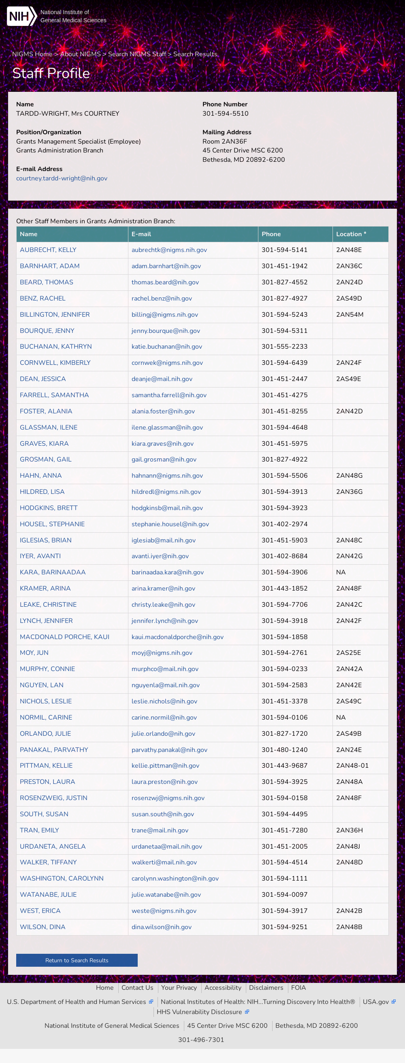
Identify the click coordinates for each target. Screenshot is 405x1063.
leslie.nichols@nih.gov (164, 701)
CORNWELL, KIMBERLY (55, 362)
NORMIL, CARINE (46, 717)
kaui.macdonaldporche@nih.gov (178, 637)
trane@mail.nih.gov (160, 830)
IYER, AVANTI (40, 556)
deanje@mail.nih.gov (162, 379)
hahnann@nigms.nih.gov (167, 475)
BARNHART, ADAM (50, 266)
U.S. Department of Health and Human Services (76, 1001)
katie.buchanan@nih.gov (167, 346)
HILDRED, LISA (42, 491)
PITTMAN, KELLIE (46, 765)
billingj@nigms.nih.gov (165, 314)
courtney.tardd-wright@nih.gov (61, 178)
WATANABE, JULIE (48, 894)
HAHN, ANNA (41, 475)
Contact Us (137, 987)
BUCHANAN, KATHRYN (56, 346)
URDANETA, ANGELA (53, 846)
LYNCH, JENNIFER (46, 620)
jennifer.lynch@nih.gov (165, 620)
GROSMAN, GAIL (46, 459)
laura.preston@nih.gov (165, 781)
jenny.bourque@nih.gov (166, 330)
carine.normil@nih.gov (164, 717)
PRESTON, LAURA (47, 781)
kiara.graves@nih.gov (163, 443)
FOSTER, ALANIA (46, 411)
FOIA (298, 987)
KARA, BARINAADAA (53, 572)
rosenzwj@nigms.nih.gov (168, 798)
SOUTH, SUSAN (44, 814)
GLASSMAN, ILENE (48, 427)
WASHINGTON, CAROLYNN (62, 878)
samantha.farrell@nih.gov (169, 395)
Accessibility (223, 987)
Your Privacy (179, 987)
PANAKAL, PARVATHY (54, 749)
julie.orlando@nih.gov (163, 733)
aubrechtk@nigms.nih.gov (169, 250)
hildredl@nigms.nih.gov (166, 491)
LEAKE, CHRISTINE (48, 604)
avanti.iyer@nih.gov (160, 556)
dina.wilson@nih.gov (162, 927)
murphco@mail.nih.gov (165, 669)
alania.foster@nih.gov (163, 411)
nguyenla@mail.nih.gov (166, 685)
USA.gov (376, 1001)
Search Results (195, 54)
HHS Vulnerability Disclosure (199, 1012)
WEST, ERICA (40, 910)
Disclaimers (266, 987)
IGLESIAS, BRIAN (46, 540)
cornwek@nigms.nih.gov (167, 362)
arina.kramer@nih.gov (163, 588)
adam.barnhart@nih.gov (166, 266)
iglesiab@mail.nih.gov (164, 540)
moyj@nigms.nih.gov (162, 652)
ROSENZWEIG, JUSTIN (53, 798)
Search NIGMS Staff (137, 54)
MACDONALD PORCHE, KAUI (64, 637)
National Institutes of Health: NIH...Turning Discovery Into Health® (258, 1001)
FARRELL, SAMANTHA (54, 395)
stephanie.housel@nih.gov (170, 524)
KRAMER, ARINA (45, 588)
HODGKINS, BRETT (49, 508)
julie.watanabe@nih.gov (166, 894)
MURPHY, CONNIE (47, 669)
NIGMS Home (32, 54)
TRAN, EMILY (39, 830)
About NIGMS (80, 54)
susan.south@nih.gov (163, 814)
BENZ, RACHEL (43, 298)
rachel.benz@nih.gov (162, 298)
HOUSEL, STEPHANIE (52, 524)
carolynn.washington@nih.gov (175, 878)
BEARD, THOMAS (46, 282)
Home (105, 987)
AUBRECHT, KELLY (48, 250)
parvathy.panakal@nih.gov (169, 749)
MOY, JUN (34, 652)
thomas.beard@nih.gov (165, 282)
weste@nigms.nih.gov (164, 910)
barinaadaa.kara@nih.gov (168, 572)
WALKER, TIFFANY (48, 862)
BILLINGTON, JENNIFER (55, 314)
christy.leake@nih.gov (163, 604)
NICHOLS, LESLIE (46, 701)
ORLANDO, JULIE (45, 733)
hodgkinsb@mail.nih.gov (167, 508)
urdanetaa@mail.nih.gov (167, 846)
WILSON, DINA (43, 927)
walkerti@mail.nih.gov (164, 862)
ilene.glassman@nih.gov (167, 427)
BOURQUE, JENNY (47, 330)
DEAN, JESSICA (43, 379)
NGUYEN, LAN (42, 685)
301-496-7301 (201, 1039)
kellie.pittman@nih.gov (165, 765)
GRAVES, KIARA (44, 443)
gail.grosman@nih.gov (164, 459)
